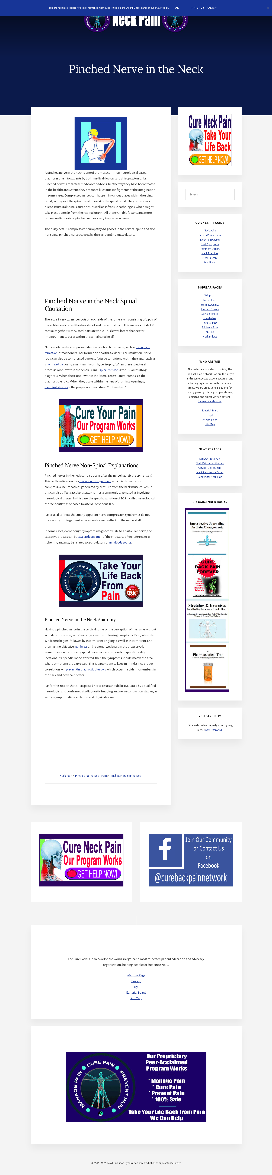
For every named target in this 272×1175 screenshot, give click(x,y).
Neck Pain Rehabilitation (210, 463)
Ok (178, 7)
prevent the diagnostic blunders (87, 669)
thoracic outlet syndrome (96, 481)
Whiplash (209, 295)
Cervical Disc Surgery (209, 467)
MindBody (210, 262)
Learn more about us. (210, 401)
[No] (267, 7)
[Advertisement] (101, 267)
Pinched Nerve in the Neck (127, 775)
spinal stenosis (109, 370)
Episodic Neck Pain (209, 458)
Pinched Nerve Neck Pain (90, 775)
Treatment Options (209, 248)
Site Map (210, 424)
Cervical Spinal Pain (210, 235)
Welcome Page (136, 975)
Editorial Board (209, 410)
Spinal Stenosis (209, 313)
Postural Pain (210, 323)
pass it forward (213, 730)
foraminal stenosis (57, 387)
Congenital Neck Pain (210, 477)
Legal (210, 415)
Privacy (136, 981)
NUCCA (210, 332)
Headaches (209, 318)
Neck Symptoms (210, 244)
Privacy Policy (209, 419)
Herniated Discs (210, 304)
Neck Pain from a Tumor (209, 472)
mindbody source (121, 542)
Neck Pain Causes (210, 239)
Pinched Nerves (210, 309)
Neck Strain (209, 300)
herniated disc (56, 364)
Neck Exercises (209, 253)
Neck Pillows (210, 336)
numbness (81, 646)
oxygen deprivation (91, 536)
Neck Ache (210, 230)
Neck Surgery (209, 258)
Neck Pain (63, 775)
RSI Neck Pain (210, 327)
